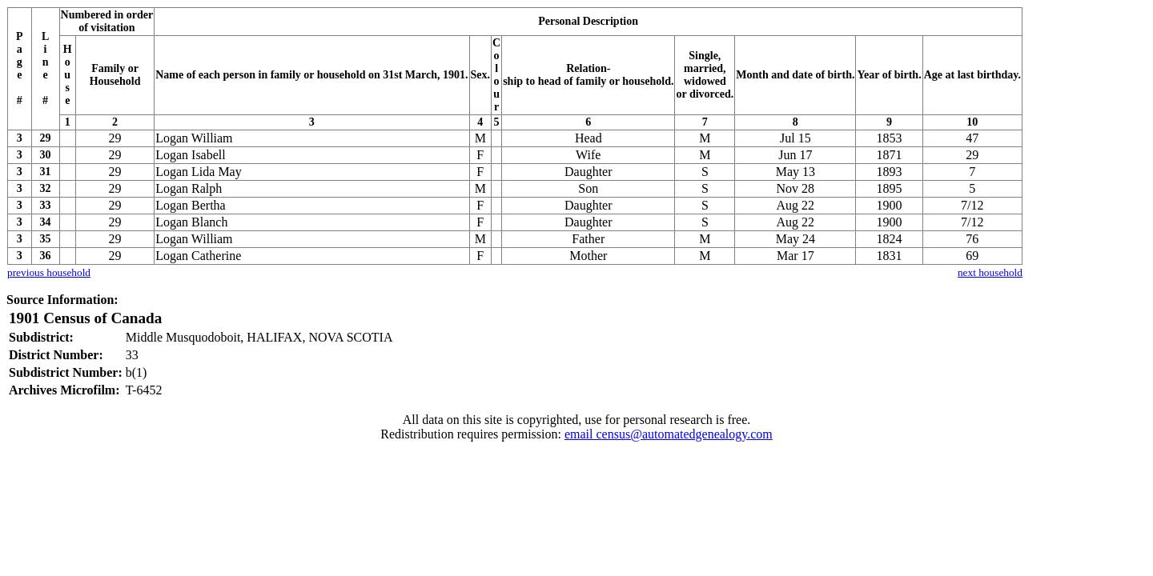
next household (990, 272)
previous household (48, 272)
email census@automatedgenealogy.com (668, 434)
